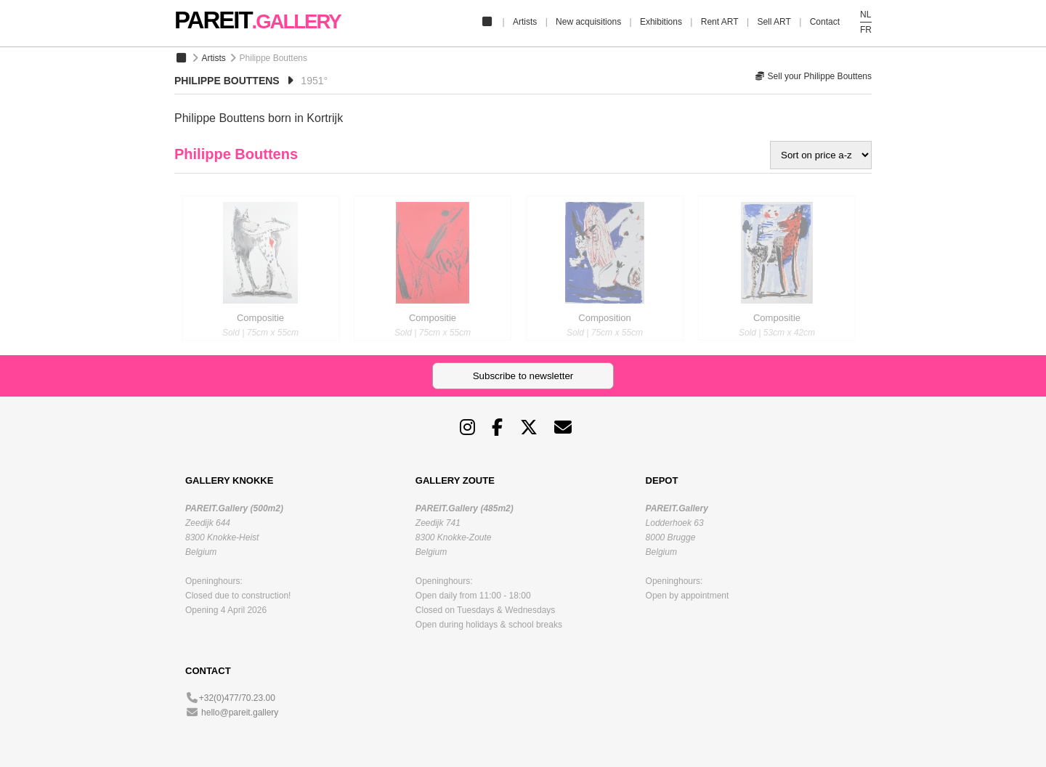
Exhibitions (661, 22)
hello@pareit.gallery (239, 712)
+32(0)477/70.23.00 (237, 698)
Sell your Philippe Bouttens (813, 76)
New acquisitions (588, 22)
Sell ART (773, 22)
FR (866, 30)
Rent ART (720, 22)
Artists (525, 22)
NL (865, 14)
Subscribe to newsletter (523, 375)
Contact (825, 22)
